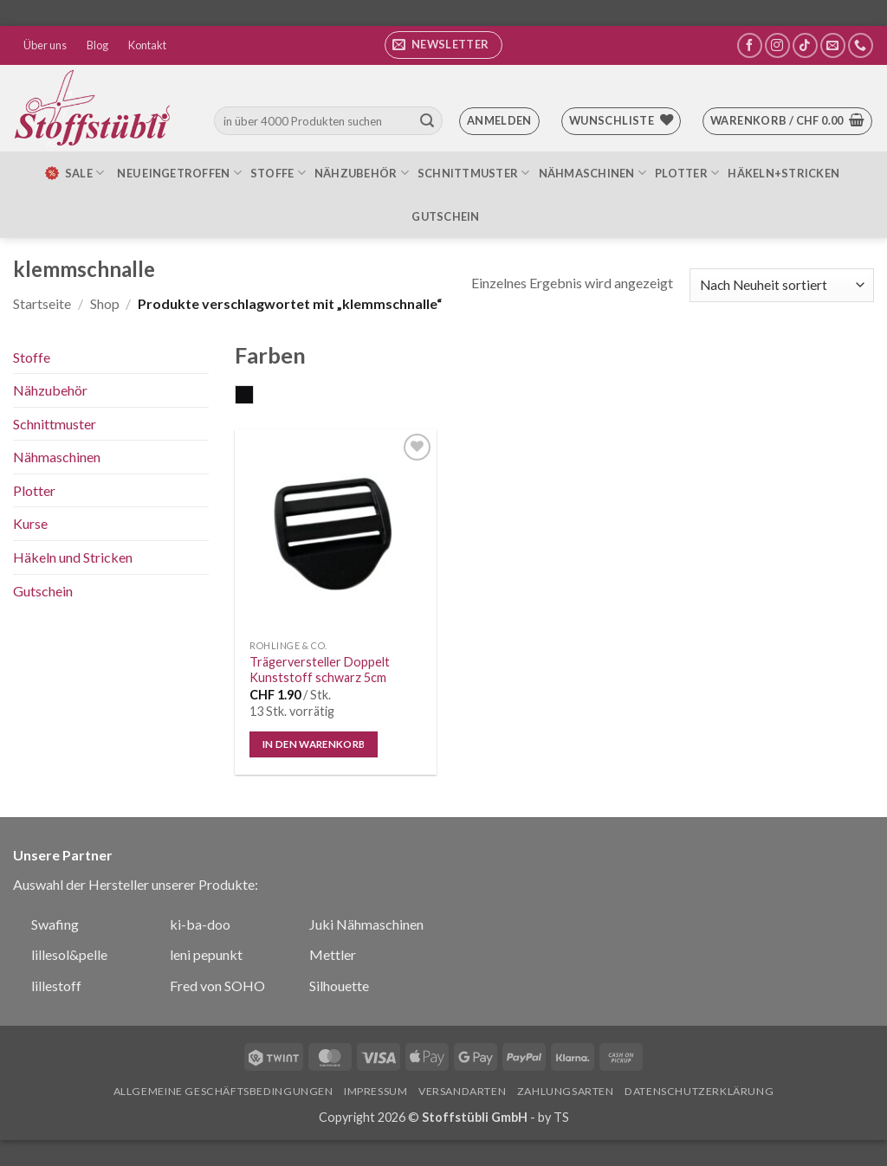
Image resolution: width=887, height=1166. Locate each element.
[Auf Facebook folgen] (749, 45)
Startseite (42, 303)
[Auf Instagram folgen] (777, 45)
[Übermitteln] (427, 121)
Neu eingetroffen (179, 172)
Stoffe (278, 172)
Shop (105, 303)
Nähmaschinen (593, 172)
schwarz (253, 396)
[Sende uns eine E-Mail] (832, 45)
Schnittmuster (474, 172)
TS (561, 1117)
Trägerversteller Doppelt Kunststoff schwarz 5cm (319, 670)
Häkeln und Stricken (73, 557)
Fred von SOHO (217, 985)
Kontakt (147, 45)
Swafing (55, 924)
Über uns (45, 45)
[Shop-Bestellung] (782, 285)
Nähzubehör (361, 172)
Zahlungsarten (565, 1091)
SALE (73, 173)
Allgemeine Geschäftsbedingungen (223, 1091)
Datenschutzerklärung (699, 1091)
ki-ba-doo (200, 924)
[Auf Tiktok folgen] (805, 45)
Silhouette (339, 985)
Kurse (30, 523)
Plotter (687, 172)
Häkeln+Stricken (783, 173)
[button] (443, 45)
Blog (97, 45)
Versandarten (462, 1091)
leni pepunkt (206, 954)
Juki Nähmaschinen (366, 924)
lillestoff (56, 985)
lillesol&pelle (69, 954)
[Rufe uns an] (860, 45)
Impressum (376, 1091)
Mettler (332, 954)
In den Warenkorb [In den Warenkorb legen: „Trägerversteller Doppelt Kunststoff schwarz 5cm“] (314, 744)
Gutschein (445, 216)
